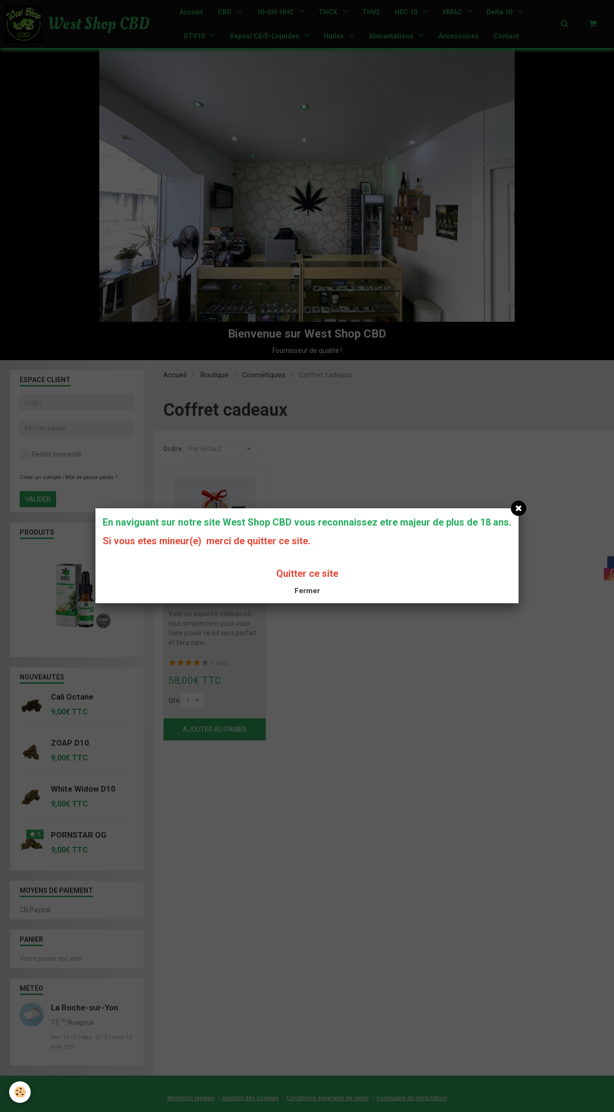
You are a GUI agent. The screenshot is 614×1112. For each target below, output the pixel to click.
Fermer (307, 590)
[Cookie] (20, 1092)
